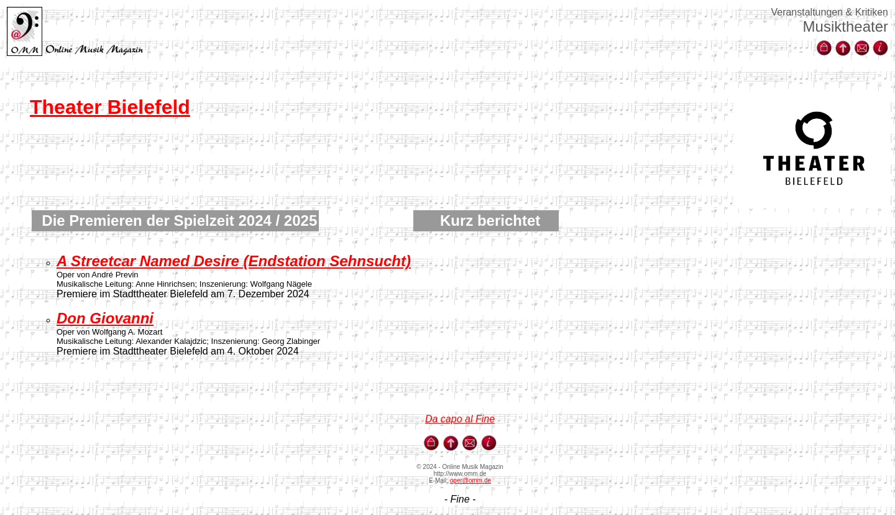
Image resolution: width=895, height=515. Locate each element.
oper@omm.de (470, 480)
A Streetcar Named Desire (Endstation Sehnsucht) (234, 261)
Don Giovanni (105, 318)
